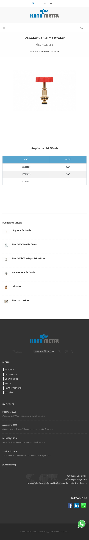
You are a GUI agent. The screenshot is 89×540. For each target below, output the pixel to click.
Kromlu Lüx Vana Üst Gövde (24, 244)
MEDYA (8, 383)
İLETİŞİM (9, 393)
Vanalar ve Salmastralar (50, 52)
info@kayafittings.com (76, 479)
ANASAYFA (34, 52)
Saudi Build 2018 (9, 451)
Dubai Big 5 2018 (9, 438)
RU (45, 3)
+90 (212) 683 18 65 (77, 476)
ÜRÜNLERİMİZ (11, 379)
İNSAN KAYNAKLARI (13, 388)
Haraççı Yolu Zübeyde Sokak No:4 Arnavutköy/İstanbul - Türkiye (57, 483)
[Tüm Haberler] (9, 465)
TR (33, 3)
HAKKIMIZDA (11, 374)
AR (51, 3)
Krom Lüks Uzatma (20, 300)
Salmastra (16, 286)
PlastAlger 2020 (9, 412)
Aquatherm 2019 (9, 425)
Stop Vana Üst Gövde (21, 230)
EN (39, 3)
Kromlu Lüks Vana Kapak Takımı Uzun (28, 258)
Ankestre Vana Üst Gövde (23, 272)
